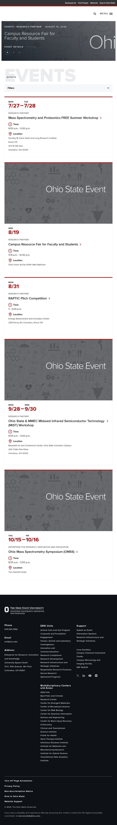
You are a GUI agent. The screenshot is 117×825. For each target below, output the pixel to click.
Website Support (13, 801)
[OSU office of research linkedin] (84, 675)
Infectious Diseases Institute (54, 742)
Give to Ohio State (14, 796)
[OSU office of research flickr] (96, 675)
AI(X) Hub (45, 692)
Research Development (51, 659)
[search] (95, 13)
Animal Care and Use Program (55, 630)
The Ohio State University (7, 3)
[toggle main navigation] (106, 14)
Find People (83, 3)
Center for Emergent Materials (55, 703)
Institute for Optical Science (54, 753)
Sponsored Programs (50, 677)
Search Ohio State (107, 3)
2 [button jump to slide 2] (13, 52)
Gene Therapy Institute (51, 739)
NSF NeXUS (82, 667)
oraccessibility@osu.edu (29, 816)
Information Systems (86, 633)
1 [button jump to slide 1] (7, 52)
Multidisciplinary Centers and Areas (55, 686)
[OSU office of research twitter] (78, 675)
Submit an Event (84, 630)
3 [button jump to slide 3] (19, 52)
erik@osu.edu (10, 642)
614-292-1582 (11, 629)
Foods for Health (48, 735)
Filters (11, 88)
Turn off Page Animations (18, 781)
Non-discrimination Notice (18, 791)
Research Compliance (51, 655)
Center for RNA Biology (51, 710)
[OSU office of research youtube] (90, 675)
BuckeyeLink (70, 3)
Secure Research (48, 673)
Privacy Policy (12, 786)
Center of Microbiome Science (55, 706)
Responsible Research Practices (55, 669)
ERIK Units (46, 625)
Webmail (94, 3)
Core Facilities (84, 650)
